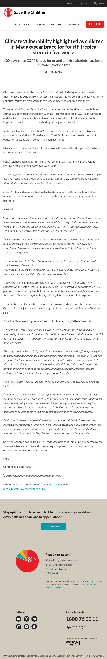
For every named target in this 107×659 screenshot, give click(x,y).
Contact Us (83, 3)
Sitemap (33, 655)
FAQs (26, 655)
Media (69, 3)
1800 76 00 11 (82, 619)
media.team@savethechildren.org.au (24, 488)
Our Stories (22, 24)
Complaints (17, 655)
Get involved (73, 24)
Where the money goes (57, 554)
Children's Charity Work (50, 655)
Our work (39, 24)
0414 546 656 (57, 484)
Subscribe (53, 526)
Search (99, 3)
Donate (95, 24)
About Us (55, 24)
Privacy (7, 655)
